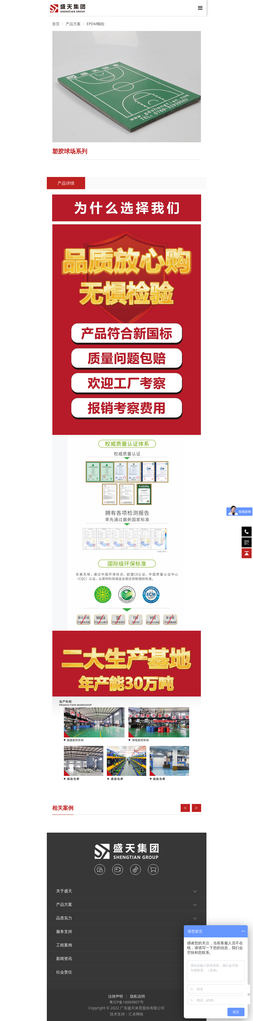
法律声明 (115, 996)
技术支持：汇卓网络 (126, 1013)
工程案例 (64, 945)
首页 (56, 23)
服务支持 (64, 931)
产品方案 (73, 23)
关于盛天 (64, 890)
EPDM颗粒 (96, 23)
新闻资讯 (64, 958)
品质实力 (64, 917)
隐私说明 (137, 996)
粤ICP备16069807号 (126, 1002)
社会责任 (64, 972)
